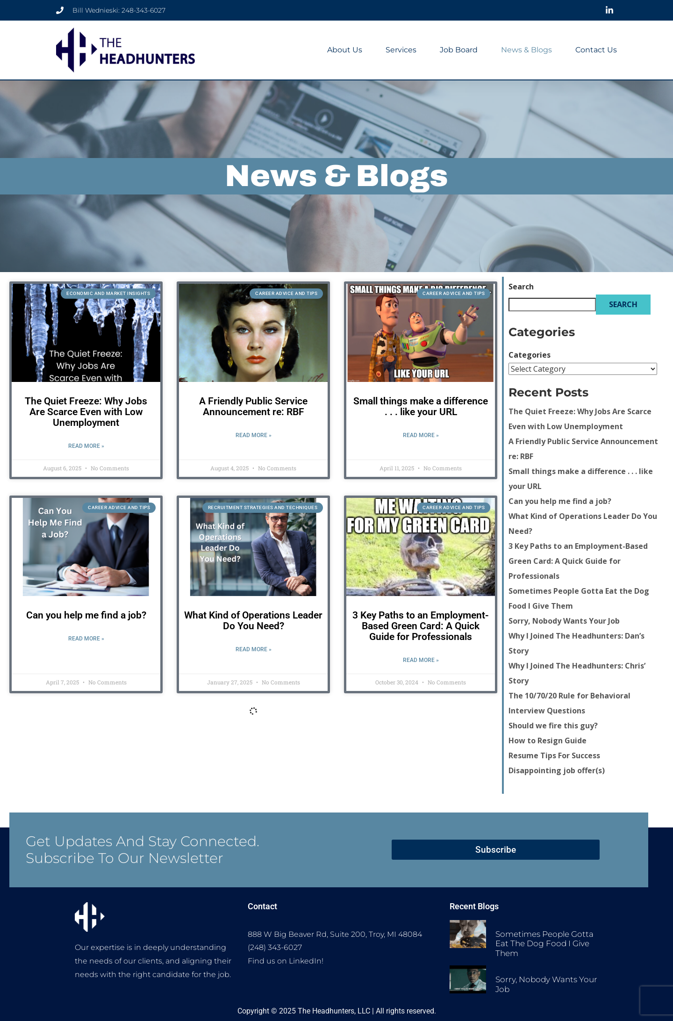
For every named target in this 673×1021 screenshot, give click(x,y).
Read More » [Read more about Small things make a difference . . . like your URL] (421, 435)
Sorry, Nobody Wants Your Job (564, 621)
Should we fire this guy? (553, 725)
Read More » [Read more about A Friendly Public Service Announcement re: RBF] (254, 435)
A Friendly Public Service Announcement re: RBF (253, 406)
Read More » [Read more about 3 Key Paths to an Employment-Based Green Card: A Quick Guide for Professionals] (421, 660)
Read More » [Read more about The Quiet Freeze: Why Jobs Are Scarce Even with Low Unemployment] (86, 446)
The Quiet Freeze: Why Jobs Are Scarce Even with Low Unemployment (86, 411)
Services (401, 49)
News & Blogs (526, 49)
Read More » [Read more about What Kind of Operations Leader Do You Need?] (254, 649)
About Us (344, 49)
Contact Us (596, 49)
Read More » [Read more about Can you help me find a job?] (86, 638)
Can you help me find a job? (86, 615)
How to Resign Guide (547, 740)
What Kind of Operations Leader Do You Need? (253, 621)
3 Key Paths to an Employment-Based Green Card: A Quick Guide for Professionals (420, 626)
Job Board (459, 49)
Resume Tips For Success (554, 755)
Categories (529, 355)
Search (521, 286)
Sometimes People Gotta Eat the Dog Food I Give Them (544, 942)
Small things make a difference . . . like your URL (420, 406)
